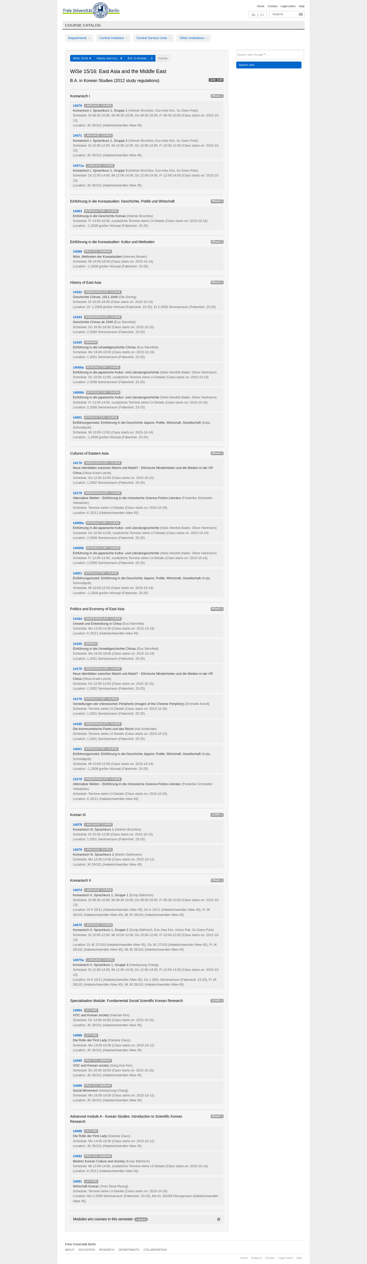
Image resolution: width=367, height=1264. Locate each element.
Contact (272, 6)
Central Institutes (113, 38)
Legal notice (288, 6)
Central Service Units (153, 38)
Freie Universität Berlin (80, 1244)
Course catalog (83, 25)
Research (106, 1249)
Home (260, 6)
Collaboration (155, 1249)
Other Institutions (194, 38)
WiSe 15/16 (82, 58)
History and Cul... (109, 58)
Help (302, 6)
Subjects (277, 14)
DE (253, 14)
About (69, 1249)
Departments (79, 38)
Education (87, 1249)
